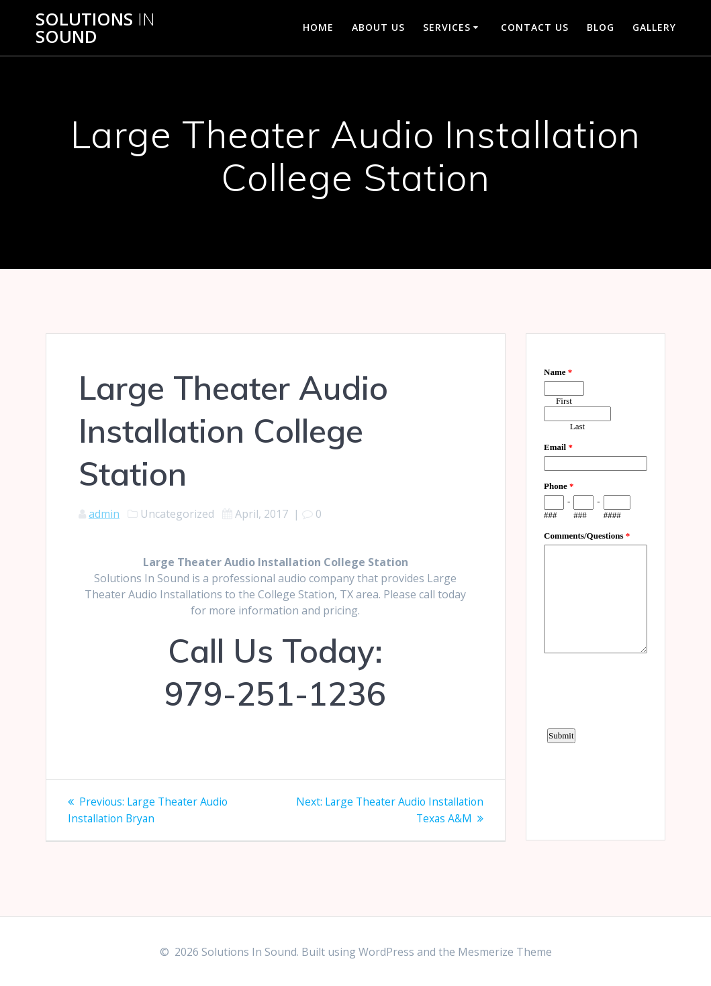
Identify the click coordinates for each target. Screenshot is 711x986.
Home (318, 27)
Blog (600, 27)
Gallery (654, 27)
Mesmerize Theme (505, 951)
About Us (378, 27)
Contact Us (535, 27)
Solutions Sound (95, 28)
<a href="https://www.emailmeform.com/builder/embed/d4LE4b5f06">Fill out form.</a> (595, 585)
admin (104, 513)
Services (447, 27)
